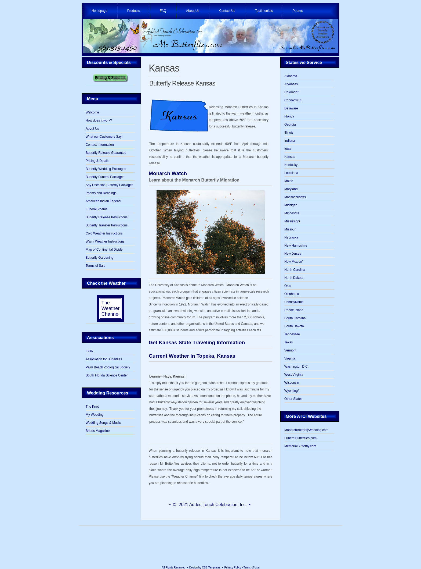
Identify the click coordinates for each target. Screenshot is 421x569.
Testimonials (264, 11)
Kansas (164, 68)
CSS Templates (211, 567)
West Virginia (293, 374)
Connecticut (292, 100)
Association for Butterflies (104, 359)
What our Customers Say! (104, 136)
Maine (288, 181)
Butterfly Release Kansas (182, 83)
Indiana (289, 141)
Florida (289, 116)
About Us (192, 11)
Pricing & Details (97, 161)
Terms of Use (251, 567)
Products (133, 11)
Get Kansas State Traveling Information (197, 342)
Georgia (290, 124)
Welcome (92, 112)
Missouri (290, 229)
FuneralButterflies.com (300, 438)
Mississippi (292, 221)
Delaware (291, 108)
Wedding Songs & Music (103, 423)
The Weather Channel (110, 308)
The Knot (92, 406)
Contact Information (100, 145)
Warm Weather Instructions (105, 241)
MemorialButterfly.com (300, 446)
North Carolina (294, 270)
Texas (288, 342)
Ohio (287, 286)
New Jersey (292, 253)
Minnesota (291, 213)
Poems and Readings (101, 193)
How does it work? (99, 120)
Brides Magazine (98, 431)
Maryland (290, 189)
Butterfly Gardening (99, 257)
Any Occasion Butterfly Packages (109, 185)
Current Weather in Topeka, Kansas (192, 356)
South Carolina (295, 318)
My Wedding (94, 415)
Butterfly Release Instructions (107, 217)
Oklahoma (291, 294)
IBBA (89, 351)
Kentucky (290, 165)
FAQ (163, 11)
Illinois (288, 132)
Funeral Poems (96, 209)
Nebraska (291, 237)
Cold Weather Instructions (104, 233)
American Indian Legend (103, 201)
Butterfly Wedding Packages (106, 169)
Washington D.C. (296, 366)
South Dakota (294, 326)
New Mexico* (293, 262)
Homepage (99, 11)
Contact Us (227, 11)
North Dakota (293, 278)
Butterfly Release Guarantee (106, 153)
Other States (293, 399)
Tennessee (292, 334)
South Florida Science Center (107, 375)
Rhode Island (293, 310)
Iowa (287, 149)
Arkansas (291, 84)
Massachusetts (295, 197)
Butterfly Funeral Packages (105, 177)
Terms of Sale (95, 266)
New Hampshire (295, 245)
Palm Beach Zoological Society (108, 367)
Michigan (290, 205)
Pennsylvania (293, 302)
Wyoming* (291, 391)
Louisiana (291, 173)
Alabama (290, 76)
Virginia (289, 358)
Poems (298, 11)
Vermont (290, 350)
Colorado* (291, 92)
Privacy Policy (232, 567)
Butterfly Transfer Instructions (107, 225)
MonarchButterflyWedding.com (306, 430)
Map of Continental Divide (104, 249)
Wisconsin (291, 383)
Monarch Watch (168, 173)
